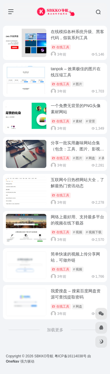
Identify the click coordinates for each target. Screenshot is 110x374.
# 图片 (77, 84)
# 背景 (90, 121)
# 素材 (77, 121)
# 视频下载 (93, 232)
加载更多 (55, 329)
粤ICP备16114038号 (71, 356)
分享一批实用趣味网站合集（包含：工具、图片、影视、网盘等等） (77, 148)
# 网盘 (90, 158)
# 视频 (77, 232)
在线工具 (60, 47)
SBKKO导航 (43, 356)
